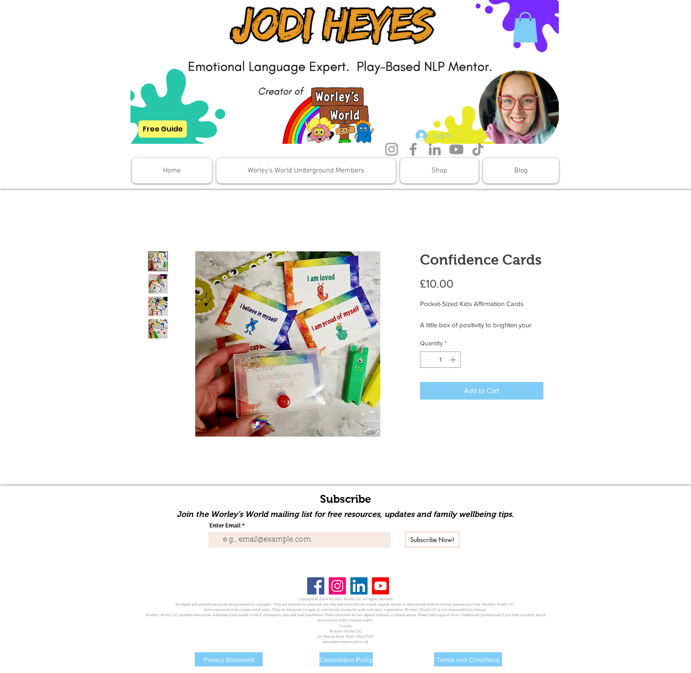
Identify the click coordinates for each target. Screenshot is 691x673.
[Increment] (453, 359)
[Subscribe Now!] (432, 539)
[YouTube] (456, 149)
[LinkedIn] (434, 149)
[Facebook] (413, 149)
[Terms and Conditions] (468, 659)
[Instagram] (391, 149)
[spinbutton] (440, 359)
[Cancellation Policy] (346, 659)
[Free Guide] (162, 129)
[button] (525, 27)
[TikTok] (478, 149)
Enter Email (225, 525)
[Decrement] (426, 359)
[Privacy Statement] (229, 659)
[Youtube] (380, 585)
